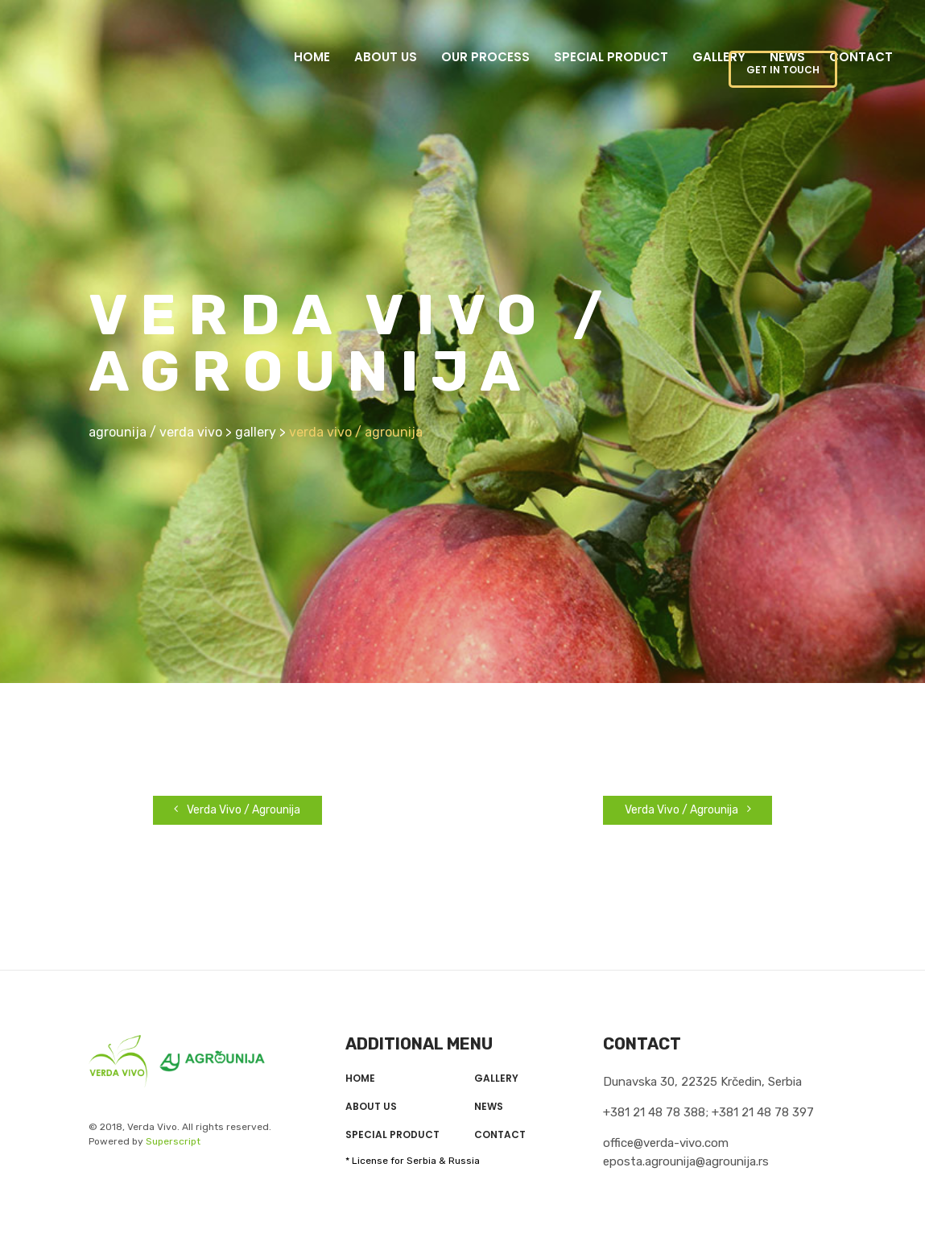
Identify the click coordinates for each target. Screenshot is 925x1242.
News (488, 1106)
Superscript (173, 1141)
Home (312, 56)
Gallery (718, 56)
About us (385, 56)
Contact (861, 56)
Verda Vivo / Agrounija (237, 810)
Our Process (485, 56)
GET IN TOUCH (783, 70)
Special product (611, 56)
